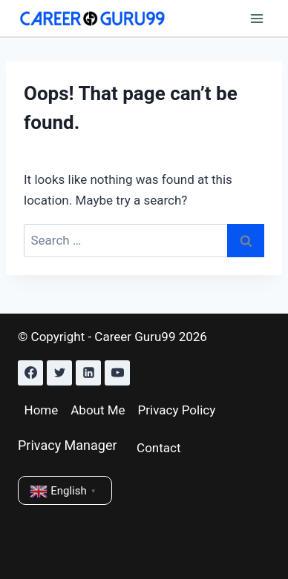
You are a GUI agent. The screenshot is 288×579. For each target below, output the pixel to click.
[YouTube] (117, 373)
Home (41, 410)
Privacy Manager (67, 445)
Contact (158, 447)
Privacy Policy (177, 410)
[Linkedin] (88, 373)
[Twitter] (59, 373)
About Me (98, 410)
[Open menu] (256, 18)
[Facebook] (30, 373)
